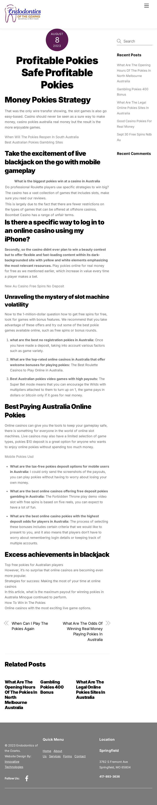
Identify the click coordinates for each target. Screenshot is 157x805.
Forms (67, 756)
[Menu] (146, 5)
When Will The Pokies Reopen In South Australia (42, 137)
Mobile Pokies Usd (19, 456)
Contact (80, 756)
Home (47, 751)
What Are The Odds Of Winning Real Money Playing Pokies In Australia (83, 631)
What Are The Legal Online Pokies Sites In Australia (90, 689)
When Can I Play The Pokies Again (30, 626)
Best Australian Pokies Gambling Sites (34, 142)
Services (55, 756)
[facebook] (27, 778)
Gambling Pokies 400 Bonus (52, 687)
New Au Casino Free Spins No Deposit (34, 286)
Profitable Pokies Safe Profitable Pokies (57, 72)
